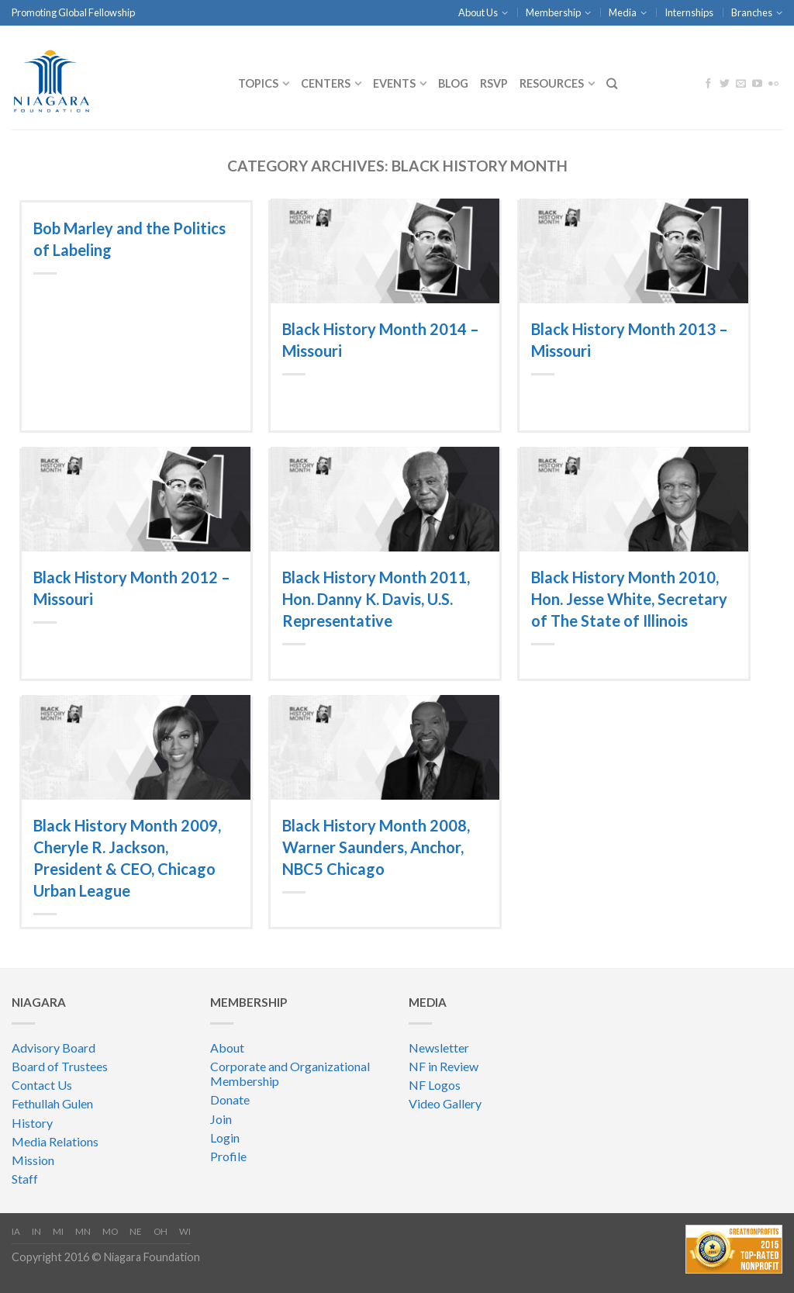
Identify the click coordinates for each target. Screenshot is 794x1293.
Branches (751, 12)
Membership (553, 12)
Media (623, 12)
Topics (258, 83)
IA (16, 1231)
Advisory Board (53, 1047)
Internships (689, 12)
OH (160, 1231)
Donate (230, 1099)
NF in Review (443, 1066)
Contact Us (42, 1084)
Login (225, 1137)
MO (110, 1231)
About (227, 1047)
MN (83, 1231)
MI (58, 1231)
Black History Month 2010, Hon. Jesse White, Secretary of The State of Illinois (629, 599)
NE (135, 1231)
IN (36, 1231)
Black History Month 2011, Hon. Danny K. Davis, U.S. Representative (376, 599)
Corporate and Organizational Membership (290, 1073)
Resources (552, 83)
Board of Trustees (60, 1066)
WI (185, 1231)
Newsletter (439, 1047)
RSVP (494, 83)
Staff (25, 1178)
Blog (453, 83)
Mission (33, 1160)
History (32, 1122)
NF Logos (435, 1084)
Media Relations (55, 1141)
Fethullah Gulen (52, 1103)
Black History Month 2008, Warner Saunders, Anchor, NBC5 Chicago (376, 847)
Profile (228, 1156)
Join (221, 1118)
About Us (478, 12)
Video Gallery (445, 1103)
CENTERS (325, 83)
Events (394, 83)
